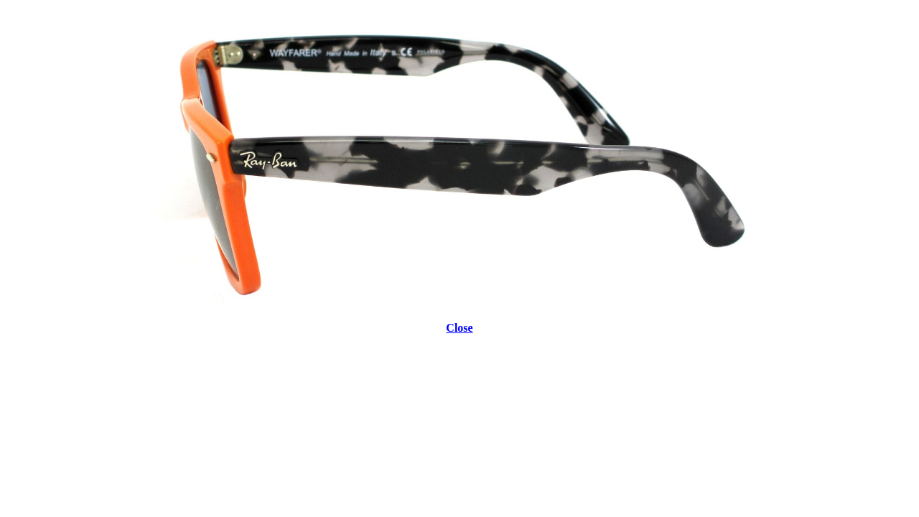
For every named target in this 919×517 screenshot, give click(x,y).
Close (459, 328)
